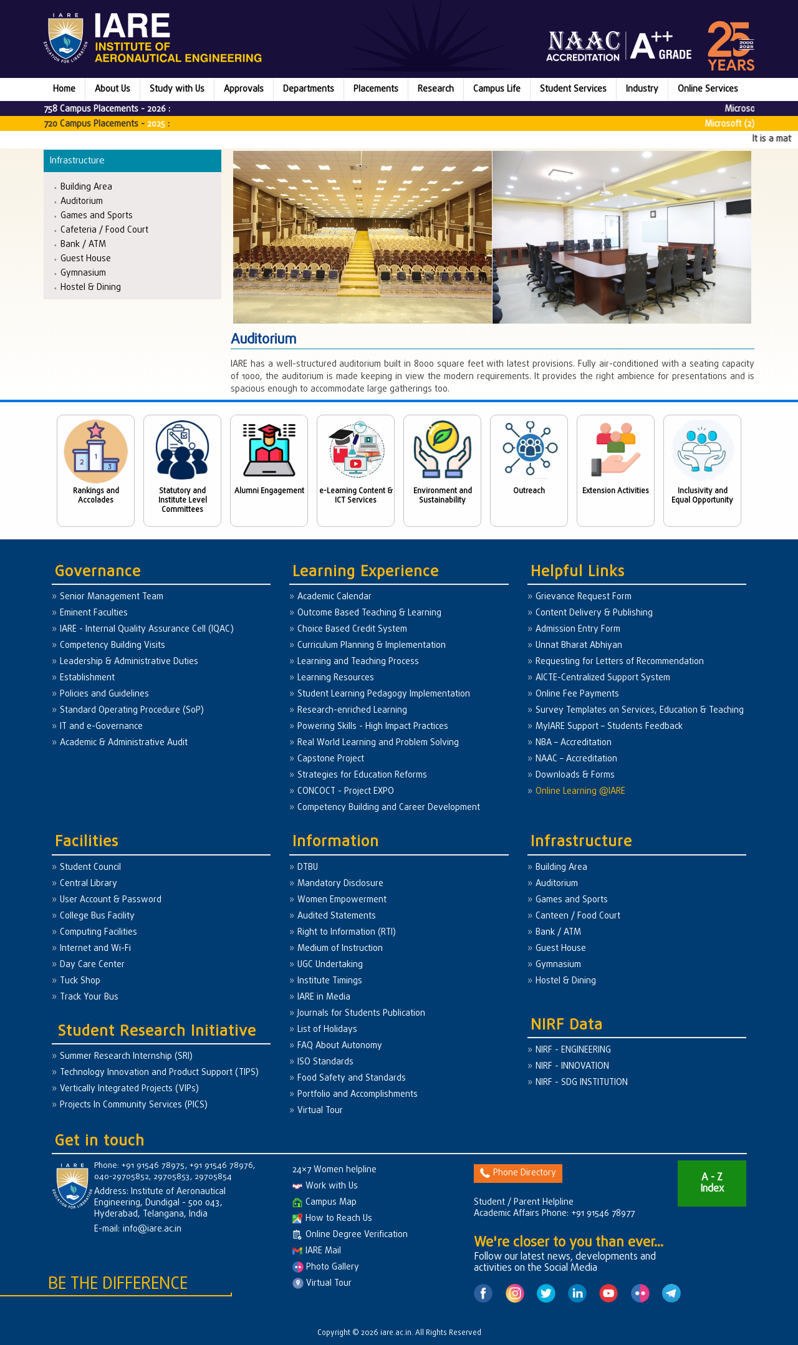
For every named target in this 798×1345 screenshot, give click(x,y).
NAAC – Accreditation (576, 759)
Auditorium (81, 201)
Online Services (708, 89)
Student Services (573, 89)
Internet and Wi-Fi (95, 948)
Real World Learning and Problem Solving (378, 743)
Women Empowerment (342, 900)
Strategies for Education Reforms (362, 775)
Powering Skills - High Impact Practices (372, 726)
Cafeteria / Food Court (104, 230)
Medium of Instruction (340, 948)
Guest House (85, 258)
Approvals (244, 89)
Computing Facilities (98, 932)
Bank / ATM (83, 244)
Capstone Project (330, 759)
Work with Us (325, 1186)
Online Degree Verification (350, 1234)
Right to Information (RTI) (346, 932)
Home (64, 89)
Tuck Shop (80, 981)
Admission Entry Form (578, 629)
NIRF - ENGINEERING (573, 1050)
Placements (375, 89)
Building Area (86, 187)
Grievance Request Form (584, 597)
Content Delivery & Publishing (594, 613)
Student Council (90, 867)
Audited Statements (336, 916)
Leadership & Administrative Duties (129, 661)
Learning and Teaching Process (358, 661)
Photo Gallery (325, 1267)
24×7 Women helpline (334, 1170)
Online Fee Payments (577, 694)
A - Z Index (712, 1183)
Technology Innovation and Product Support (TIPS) (159, 1072)
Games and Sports (96, 215)
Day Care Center (92, 964)
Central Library (88, 883)
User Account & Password (110, 900)
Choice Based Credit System (352, 629)
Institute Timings (329, 981)
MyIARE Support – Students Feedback (609, 726)
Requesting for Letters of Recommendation (620, 661)
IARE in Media (323, 997)
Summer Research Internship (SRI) (126, 1056)
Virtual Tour (320, 1110)
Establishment (87, 678)
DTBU (307, 867)
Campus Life (497, 89)
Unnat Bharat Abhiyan (579, 645)
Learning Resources (335, 678)
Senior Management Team (111, 597)
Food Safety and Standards (351, 1078)
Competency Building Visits (112, 645)
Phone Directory (518, 1173)
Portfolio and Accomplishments (357, 1094)
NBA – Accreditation (574, 743)
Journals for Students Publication (361, 1013)
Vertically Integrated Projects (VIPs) (129, 1089)
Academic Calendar (334, 597)
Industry (642, 89)
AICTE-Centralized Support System (603, 678)
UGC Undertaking (330, 964)
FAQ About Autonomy (339, 1046)
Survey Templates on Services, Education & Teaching (640, 710)
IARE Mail (316, 1251)
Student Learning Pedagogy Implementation (383, 694)
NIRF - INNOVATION (572, 1066)
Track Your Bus (89, 997)
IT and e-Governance (101, 726)
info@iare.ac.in (152, 1229)
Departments (308, 89)
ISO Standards (325, 1062)
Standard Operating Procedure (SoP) (132, 710)
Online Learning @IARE (580, 791)
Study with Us (177, 89)
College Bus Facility (97, 916)
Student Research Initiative (157, 1031)
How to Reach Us (332, 1218)
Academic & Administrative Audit (124, 743)
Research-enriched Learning (352, 710)
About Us (112, 89)
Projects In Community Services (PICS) (134, 1105)
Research (436, 89)
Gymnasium (83, 273)
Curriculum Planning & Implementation (371, 645)
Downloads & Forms (575, 775)
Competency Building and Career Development (388, 807)
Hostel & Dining (90, 287)
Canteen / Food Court (578, 916)
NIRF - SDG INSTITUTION (582, 1082)
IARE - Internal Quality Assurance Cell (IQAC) (147, 629)
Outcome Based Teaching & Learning (369, 613)
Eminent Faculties (94, 613)
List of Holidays (327, 1029)
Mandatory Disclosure (340, 883)
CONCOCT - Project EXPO (345, 791)
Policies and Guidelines (104, 694)
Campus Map (324, 1202)
